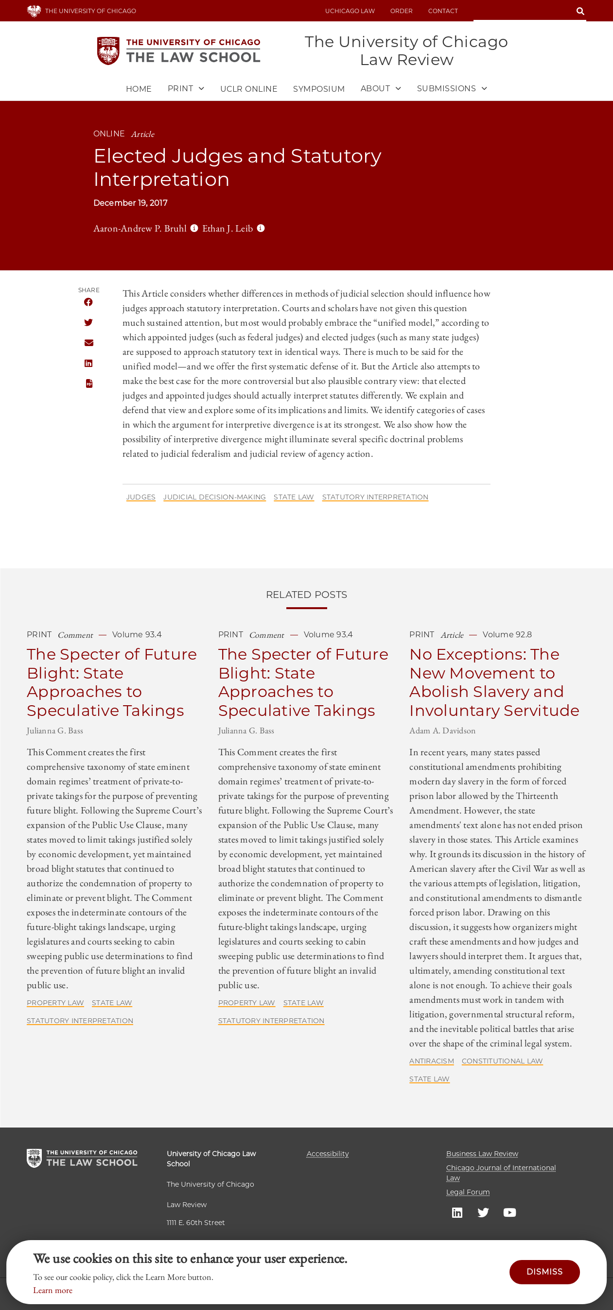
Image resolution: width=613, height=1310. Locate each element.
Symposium (319, 89)
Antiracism (431, 1061)
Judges (141, 497)
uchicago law (350, 11)
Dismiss (544, 1272)
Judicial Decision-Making (214, 497)
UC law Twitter (483, 1212)
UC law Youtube (509, 1212)
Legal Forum (468, 1192)
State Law (294, 497)
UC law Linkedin (457, 1212)
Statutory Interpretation (375, 497)
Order (401, 11)
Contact (443, 11)
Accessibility (328, 1153)
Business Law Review (482, 1153)
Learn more (52, 1289)
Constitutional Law (502, 1061)
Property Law (55, 1003)
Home (139, 89)
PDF (88, 384)
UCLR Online (249, 89)
